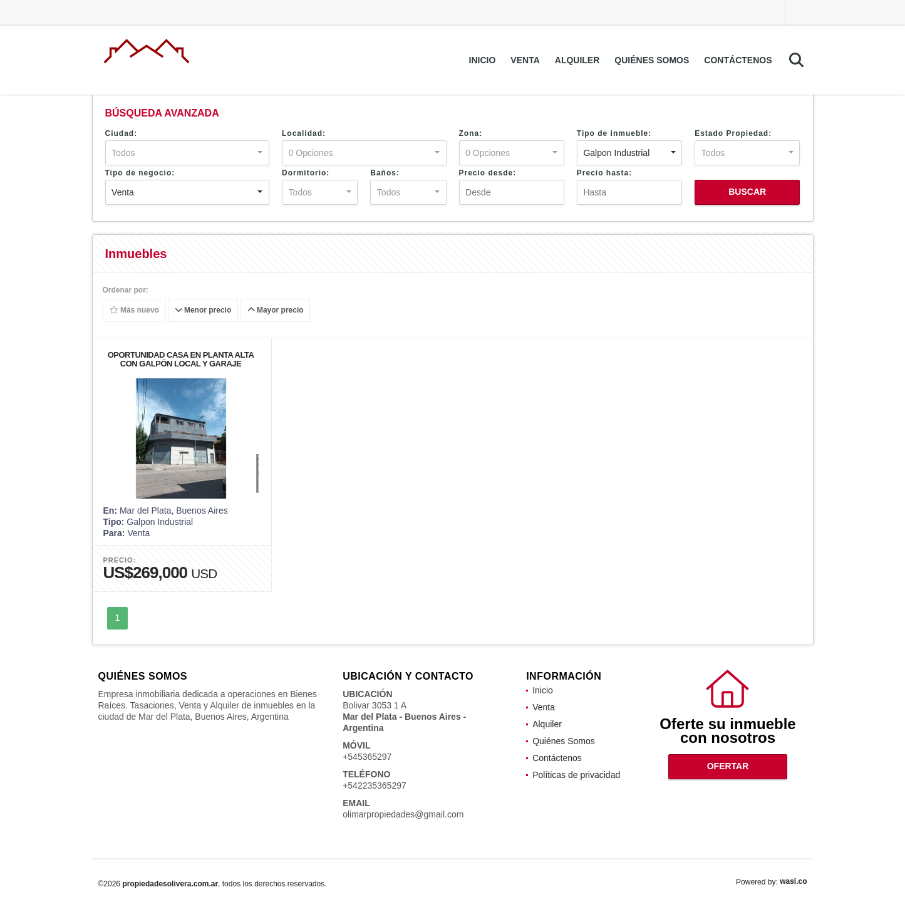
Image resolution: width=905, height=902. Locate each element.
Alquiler (577, 60)
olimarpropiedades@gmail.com (403, 814)
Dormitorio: (305, 172)
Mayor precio (275, 310)
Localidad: (304, 133)
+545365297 (367, 757)
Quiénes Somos (651, 60)
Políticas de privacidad (576, 775)
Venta (524, 60)
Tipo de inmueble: (614, 133)
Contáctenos (738, 60)
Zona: (471, 133)
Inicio (482, 60)
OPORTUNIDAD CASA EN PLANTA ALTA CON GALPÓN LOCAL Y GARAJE (181, 359)
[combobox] (187, 152)
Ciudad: (121, 133)
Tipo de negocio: (140, 172)
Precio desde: (488, 172)
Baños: (385, 172)
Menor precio (203, 310)
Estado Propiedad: (733, 133)
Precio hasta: (604, 172)
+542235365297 (374, 785)
